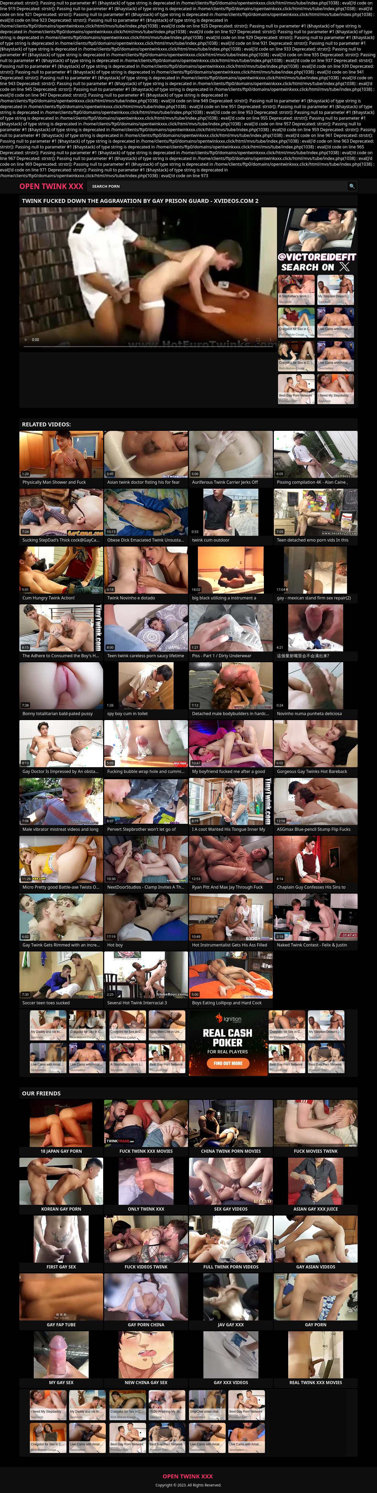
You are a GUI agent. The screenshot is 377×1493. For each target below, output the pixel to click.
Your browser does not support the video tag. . (148, 279)
